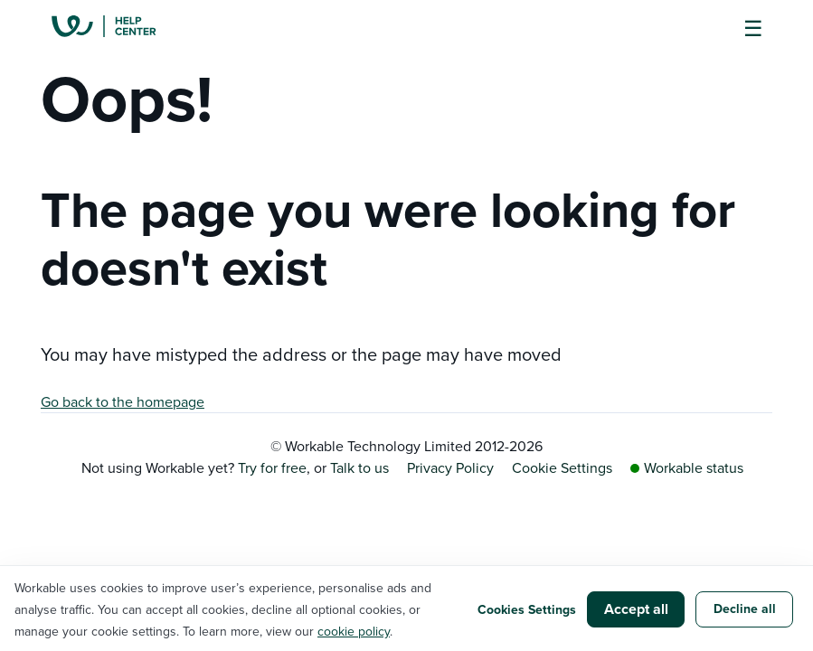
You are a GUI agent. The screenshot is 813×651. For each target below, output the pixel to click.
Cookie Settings (562, 467)
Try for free (272, 467)
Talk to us (359, 467)
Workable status (686, 467)
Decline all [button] (745, 608)
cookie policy (353, 631)
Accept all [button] (636, 609)
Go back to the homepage (122, 401)
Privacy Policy (450, 467)
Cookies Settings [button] (526, 609)
